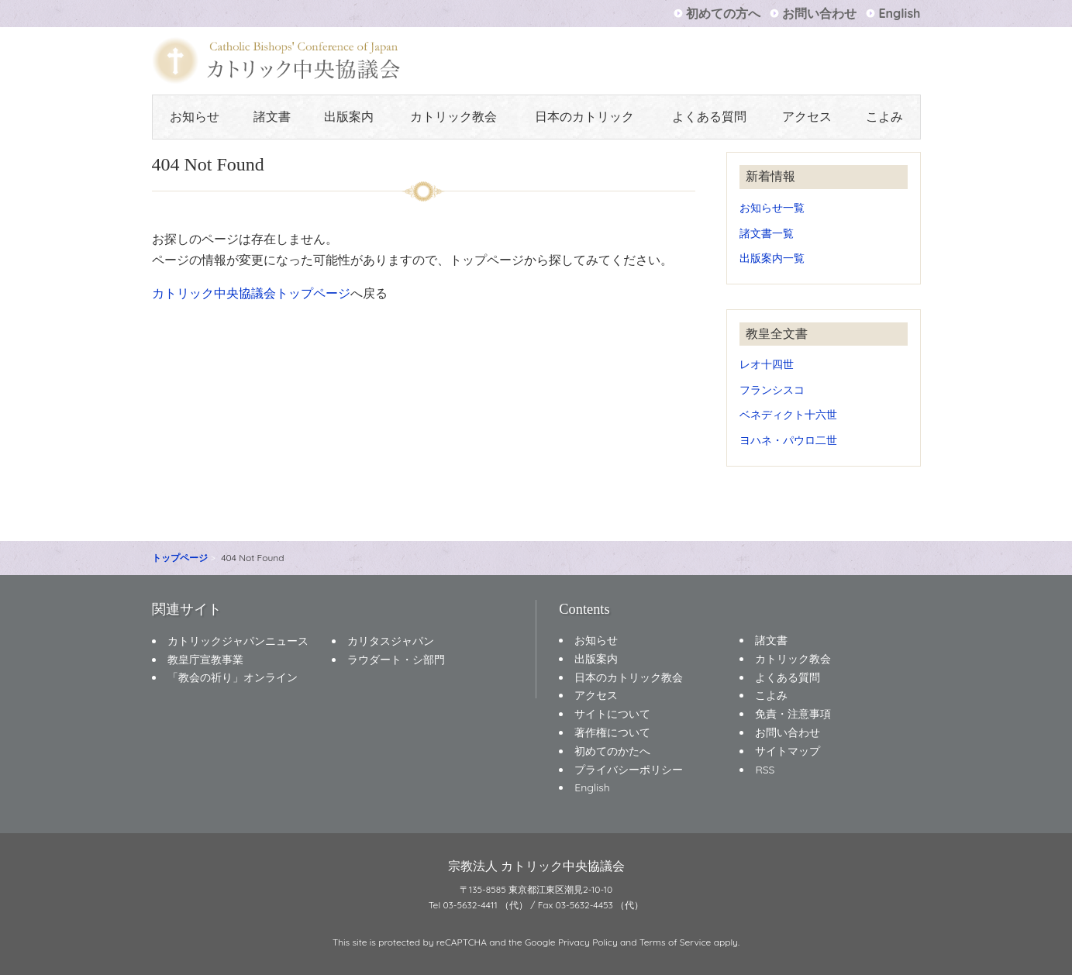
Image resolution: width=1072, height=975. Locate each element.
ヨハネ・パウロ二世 (788, 439)
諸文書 (272, 116)
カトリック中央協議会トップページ (251, 293)
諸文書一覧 (766, 232)
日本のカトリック (584, 116)
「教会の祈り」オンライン (232, 677)
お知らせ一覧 (772, 207)
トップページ (180, 557)
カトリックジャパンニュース (238, 641)
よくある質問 (709, 116)
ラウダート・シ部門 (396, 660)
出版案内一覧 (772, 257)
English (899, 13)
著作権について (612, 732)
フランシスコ (772, 389)
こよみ (884, 116)
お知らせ (194, 116)
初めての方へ (723, 13)
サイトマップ (787, 751)
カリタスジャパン (390, 641)
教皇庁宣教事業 (205, 660)
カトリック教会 (453, 116)
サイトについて (612, 714)
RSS (764, 770)
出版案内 (349, 116)
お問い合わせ (819, 13)
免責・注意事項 (793, 714)
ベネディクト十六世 (788, 414)
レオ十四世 (766, 363)
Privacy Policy (588, 942)
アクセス (807, 116)
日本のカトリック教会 (628, 677)
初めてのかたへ (612, 751)
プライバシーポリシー (628, 770)
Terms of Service (675, 942)
